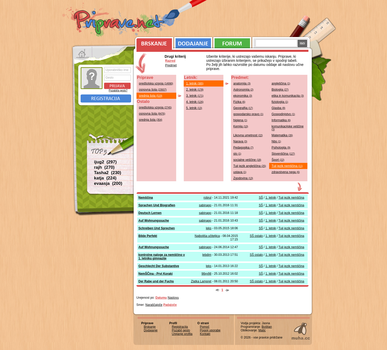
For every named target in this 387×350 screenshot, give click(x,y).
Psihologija (281, 147)
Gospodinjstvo (283, 114)
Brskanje (153, 42)
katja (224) (105, 178)
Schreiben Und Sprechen (157, 228)
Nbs (276, 141)
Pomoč (204, 327)
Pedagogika (243, 147)
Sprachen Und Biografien (157, 205)
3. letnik (195, 96)
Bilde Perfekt (148, 236)
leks (208, 228)
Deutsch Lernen (150, 213)
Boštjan (267, 327)
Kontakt (205, 334)
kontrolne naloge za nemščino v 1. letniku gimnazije (162, 256)
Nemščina (146, 197)
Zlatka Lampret (201, 281)
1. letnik (195, 83)
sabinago (205, 205)
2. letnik (195, 89)
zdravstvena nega (286, 172)
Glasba (278, 108)
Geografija (243, 108)
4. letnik (195, 102)
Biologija (280, 89)
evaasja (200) (108, 183)
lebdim (206, 255)
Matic (262, 330)
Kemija (240, 126)
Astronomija (243, 89)
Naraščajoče (154, 305)
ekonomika (242, 96)
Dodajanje (193, 42)
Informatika (281, 120)
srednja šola (150, 96)
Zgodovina (243, 178)
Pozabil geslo (181, 330)
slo (237, 153)
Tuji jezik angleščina (249, 166)
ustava (239, 172)
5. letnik (194, 108)
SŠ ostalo (256, 236)
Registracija (106, 98)
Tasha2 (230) (107, 172)
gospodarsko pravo (248, 114)
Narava (240, 141)
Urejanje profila (182, 334)
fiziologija (280, 102)
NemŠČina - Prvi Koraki (156, 273)
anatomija (242, 83)
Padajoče (170, 305)
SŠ (261, 197)
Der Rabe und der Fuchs (156, 281)
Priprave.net (120, 23)
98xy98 (206, 273)
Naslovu (173, 297)
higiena (240, 120)
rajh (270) (104, 167)
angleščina (281, 83)
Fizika (239, 102)
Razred (170, 61)
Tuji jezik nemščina (287, 166)
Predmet (171, 65)
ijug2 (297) (105, 162)
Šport (278, 160)
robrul (207, 197)
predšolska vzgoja (156, 83)
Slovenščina (283, 153)
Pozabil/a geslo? (118, 90)
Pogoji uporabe (210, 330)
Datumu (161, 297)
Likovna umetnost (248, 135)
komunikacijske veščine (288, 128)
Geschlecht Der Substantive (159, 266)
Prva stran (82, 53)
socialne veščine (247, 160)
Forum (232, 42)
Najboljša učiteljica (207, 236)
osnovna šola (153, 89)
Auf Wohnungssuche (154, 220)
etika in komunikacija (288, 96)
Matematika (282, 135)
